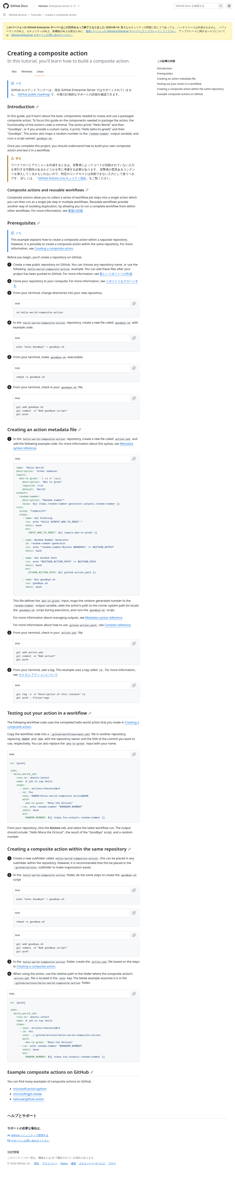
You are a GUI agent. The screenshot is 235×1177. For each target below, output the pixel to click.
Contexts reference (117, 625)
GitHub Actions (18, 15)
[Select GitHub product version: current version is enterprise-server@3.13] (59, 6)
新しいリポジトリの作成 (116, 274)
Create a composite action (61, 15)
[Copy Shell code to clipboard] (134, 303)
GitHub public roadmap (34, 94)
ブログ (112, 1163)
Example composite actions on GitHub (50, 1072)
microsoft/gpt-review (27, 1094)
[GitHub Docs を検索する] (195, 6)
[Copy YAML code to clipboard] (134, 458)
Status (64, 1163)
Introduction (23, 106)
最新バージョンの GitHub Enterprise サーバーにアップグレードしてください (131, 31)
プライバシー (49, 1163)
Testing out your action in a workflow (49, 713)
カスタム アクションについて (38, 675)
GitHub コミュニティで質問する (27, 1135)
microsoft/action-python (30, 1089)
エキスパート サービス (92, 1163)
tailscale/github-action (28, 1099)
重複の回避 (75, 211)
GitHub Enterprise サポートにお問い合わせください (41, 35)
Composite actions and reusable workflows (47, 190)
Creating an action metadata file (44, 429)
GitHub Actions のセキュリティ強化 (62, 178)
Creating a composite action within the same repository (69, 849)
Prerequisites (23, 223)
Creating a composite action (54, 248)
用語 (36, 1163)
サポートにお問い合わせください (28, 1140)
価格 (73, 1163)
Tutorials (36, 15)
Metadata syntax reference (103, 618)
